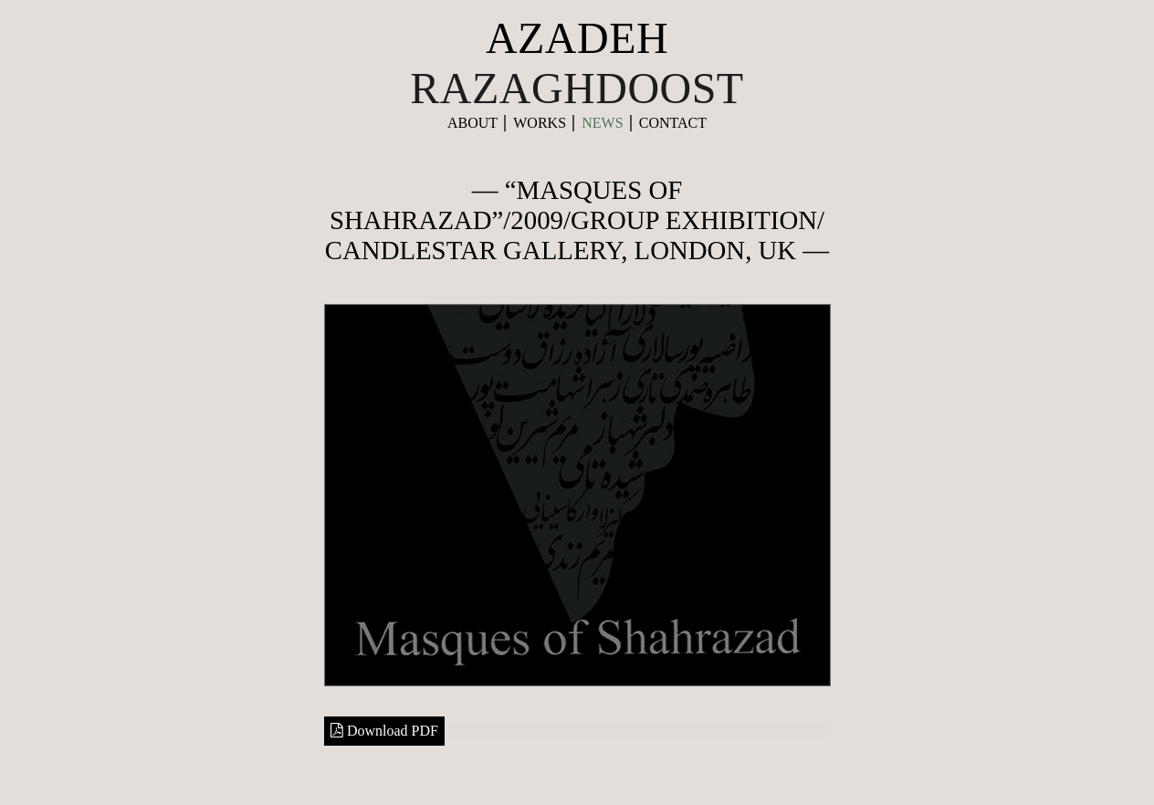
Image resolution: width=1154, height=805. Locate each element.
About (472, 123)
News (602, 123)
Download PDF (384, 730)
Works (539, 123)
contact (673, 123)
